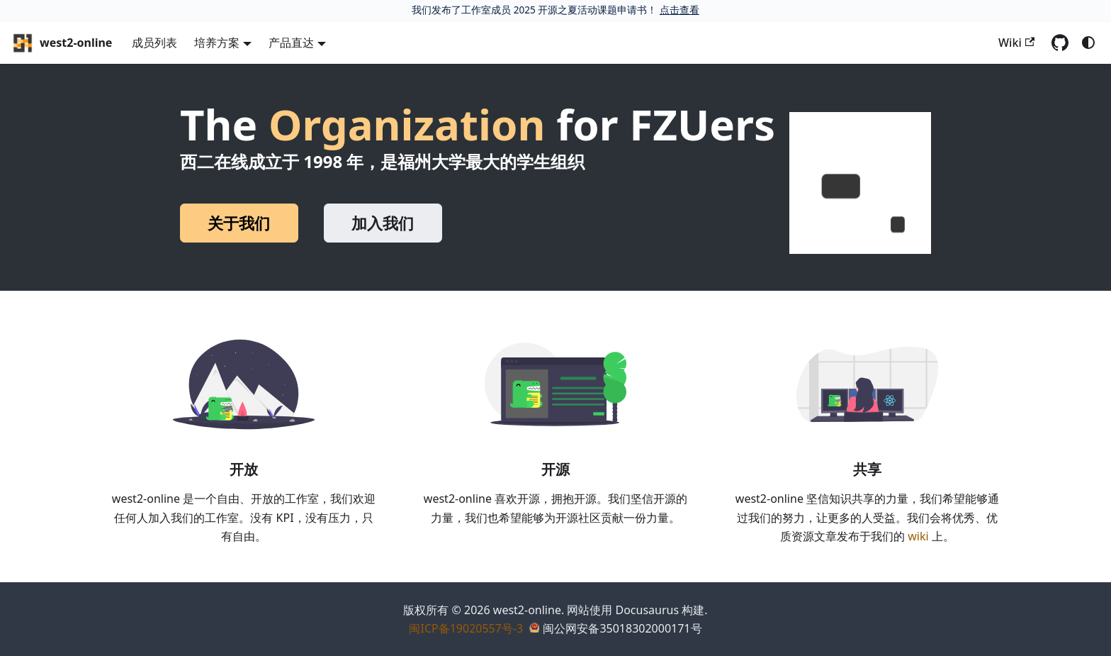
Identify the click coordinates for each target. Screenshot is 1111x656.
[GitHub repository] (1060, 42)
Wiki (1016, 42)
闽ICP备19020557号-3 (466, 628)
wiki (918, 536)
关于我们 (239, 223)
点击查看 (679, 9)
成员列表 (154, 42)
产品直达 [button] (291, 42)
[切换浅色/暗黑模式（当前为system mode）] (1088, 42)
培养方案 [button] (216, 42)
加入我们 (382, 223)
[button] (860, 183)
